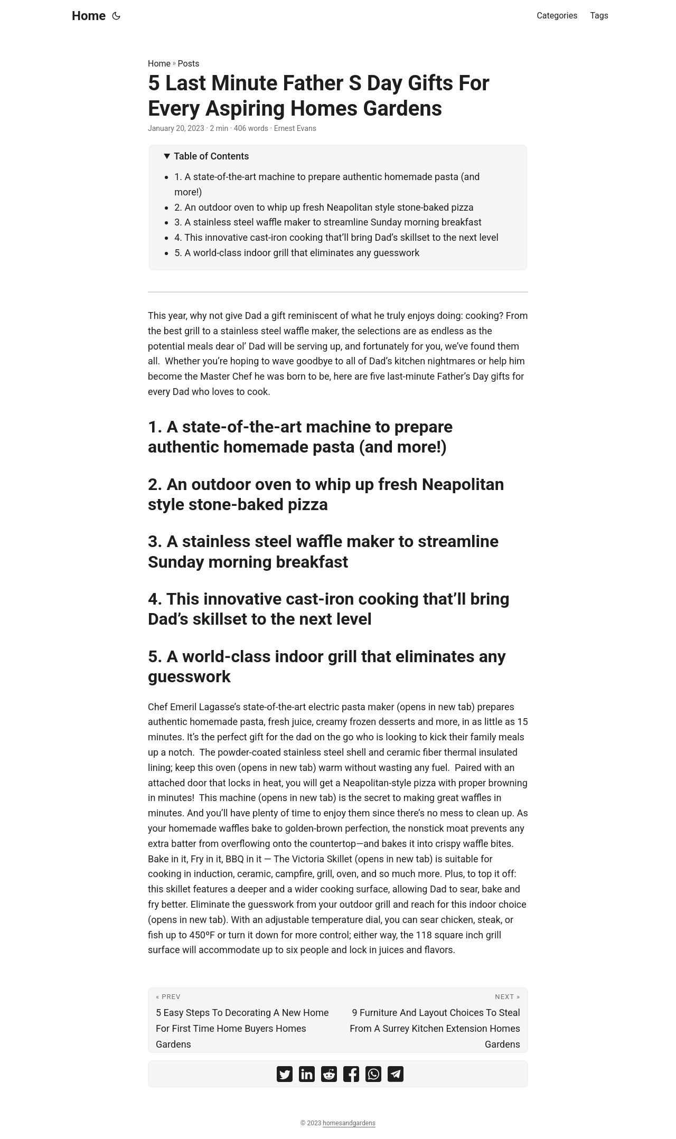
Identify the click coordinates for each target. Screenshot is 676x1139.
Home (89, 15)
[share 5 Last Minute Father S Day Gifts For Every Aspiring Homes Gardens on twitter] (285, 1076)
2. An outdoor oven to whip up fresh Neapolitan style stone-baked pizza (325, 207)
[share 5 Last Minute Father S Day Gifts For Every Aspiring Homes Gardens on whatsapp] (373, 1076)
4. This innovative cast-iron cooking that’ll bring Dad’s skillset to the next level (336, 237)
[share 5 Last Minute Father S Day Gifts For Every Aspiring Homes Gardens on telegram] (395, 1076)
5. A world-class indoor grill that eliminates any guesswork (296, 252)
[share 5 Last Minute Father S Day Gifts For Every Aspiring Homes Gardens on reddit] (329, 1076)
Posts (189, 64)
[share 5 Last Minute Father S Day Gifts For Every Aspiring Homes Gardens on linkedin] (307, 1076)
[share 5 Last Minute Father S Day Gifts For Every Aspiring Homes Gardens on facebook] (351, 1076)
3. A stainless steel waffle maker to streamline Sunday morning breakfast (328, 222)
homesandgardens (349, 1123)
